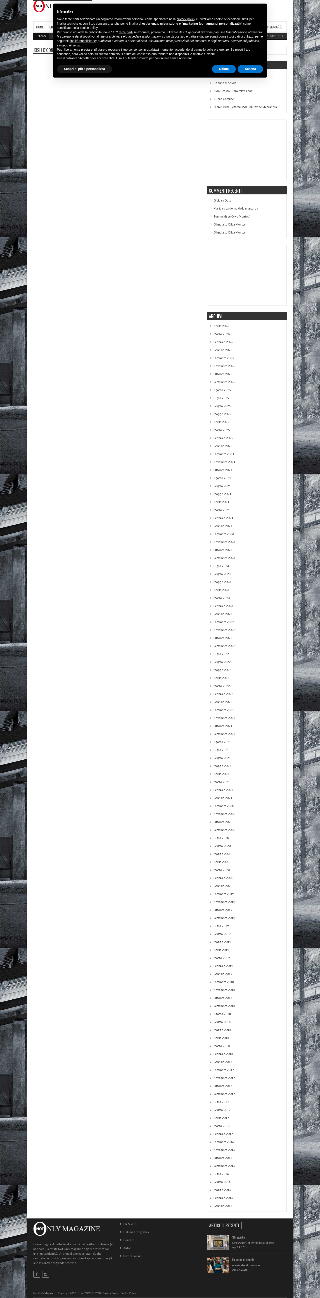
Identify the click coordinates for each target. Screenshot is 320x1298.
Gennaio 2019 (223, 974)
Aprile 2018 (221, 1038)
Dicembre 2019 (224, 894)
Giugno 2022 (222, 662)
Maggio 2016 (222, 1190)
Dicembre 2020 (224, 806)
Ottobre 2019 (223, 910)
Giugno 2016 (222, 1182)
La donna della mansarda (242, 208)
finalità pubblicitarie (83, 41)
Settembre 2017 (224, 1094)
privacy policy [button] (186, 19)
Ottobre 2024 (223, 470)
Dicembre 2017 (224, 1070)
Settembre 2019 (224, 918)
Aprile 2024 (221, 502)
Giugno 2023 (222, 574)
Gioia (217, 200)
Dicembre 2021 (224, 710)
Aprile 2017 (221, 1118)
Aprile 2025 (221, 422)
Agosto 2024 (222, 478)
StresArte (238, 1237)
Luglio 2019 (221, 926)
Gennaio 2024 (223, 526)
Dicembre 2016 (224, 1142)
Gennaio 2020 (223, 886)
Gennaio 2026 (223, 350)
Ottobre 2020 (223, 822)
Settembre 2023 (224, 558)
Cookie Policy (128, 1293)
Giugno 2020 (222, 846)
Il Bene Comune (224, 99)
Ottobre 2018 (223, 998)
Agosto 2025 (222, 390)
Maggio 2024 (222, 494)
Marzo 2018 (222, 1046)
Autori (127, 1248)
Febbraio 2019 (223, 966)
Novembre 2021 (224, 718)
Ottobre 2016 (223, 1158)
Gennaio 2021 (223, 798)
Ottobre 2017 (223, 1086)
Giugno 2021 (222, 758)
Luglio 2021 (221, 750)
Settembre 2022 (224, 646)
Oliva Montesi (240, 216)
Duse (228, 200)
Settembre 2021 (224, 734)
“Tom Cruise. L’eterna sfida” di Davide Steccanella (245, 107)
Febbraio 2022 (223, 694)
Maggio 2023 (222, 582)
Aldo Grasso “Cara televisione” (233, 91)
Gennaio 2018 (223, 1062)
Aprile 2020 (221, 862)
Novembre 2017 (224, 1078)
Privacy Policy (110, 1293)
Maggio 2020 (222, 854)
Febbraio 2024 (223, 518)
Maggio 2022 (222, 670)
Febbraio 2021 (223, 790)
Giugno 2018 (222, 1022)
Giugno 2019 (222, 934)
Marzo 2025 (222, 430)
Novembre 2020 (224, 814)
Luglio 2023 (221, 566)
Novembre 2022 (224, 630)
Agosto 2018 (222, 1014)
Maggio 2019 (222, 942)
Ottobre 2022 (223, 638)
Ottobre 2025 (223, 374)
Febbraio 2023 (223, 606)
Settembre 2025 (224, 382)
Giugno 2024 (222, 486)
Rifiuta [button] (224, 69)
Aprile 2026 (221, 326)
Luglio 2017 (221, 1102)
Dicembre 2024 (224, 454)
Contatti (128, 1240)
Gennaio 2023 (223, 614)
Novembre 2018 (224, 990)
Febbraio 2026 (223, 342)
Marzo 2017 (222, 1126)
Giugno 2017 (222, 1110)
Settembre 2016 (224, 1166)
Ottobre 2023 (223, 550)
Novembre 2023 (224, 542)
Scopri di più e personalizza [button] (84, 69)
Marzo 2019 (222, 958)
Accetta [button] (250, 69)
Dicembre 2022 (224, 622)
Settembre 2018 (224, 1006)
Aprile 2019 (221, 950)
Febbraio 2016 (223, 1198)
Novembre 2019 (224, 902)
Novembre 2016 (224, 1150)
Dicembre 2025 (224, 358)
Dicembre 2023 (224, 534)
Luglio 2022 (221, 654)
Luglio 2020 (221, 838)
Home (40, 26)
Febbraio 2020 (223, 878)
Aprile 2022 (221, 678)
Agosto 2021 (222, 742)
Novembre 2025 (224, 366)
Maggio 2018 (222, 1030)
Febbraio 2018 (223, 1054)
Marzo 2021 (222, 782)
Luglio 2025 (221, 398)
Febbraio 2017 (223, 1134)
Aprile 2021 (221, 774)
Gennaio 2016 (223, 1206)
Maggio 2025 (222, 414)
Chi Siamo (129, 1224)
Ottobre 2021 (223, 726)
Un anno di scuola (225, 83)
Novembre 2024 (224, 462)
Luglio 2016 (221, 1174)
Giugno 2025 (222, 406)
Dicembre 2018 (224, 982)
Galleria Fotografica (136, 1232)
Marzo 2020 (222, 870)
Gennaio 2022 (223, 702)
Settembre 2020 (224, 830)
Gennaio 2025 (223, 446)
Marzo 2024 (222, 510)
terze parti (126, 32)
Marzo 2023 (222, 598)
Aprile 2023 (221, 590)
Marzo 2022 (222, 686)
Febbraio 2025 (223, 438)
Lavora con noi (132, 1256)
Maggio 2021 (222, 766)
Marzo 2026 (222, 334)
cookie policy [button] (89, 28)
